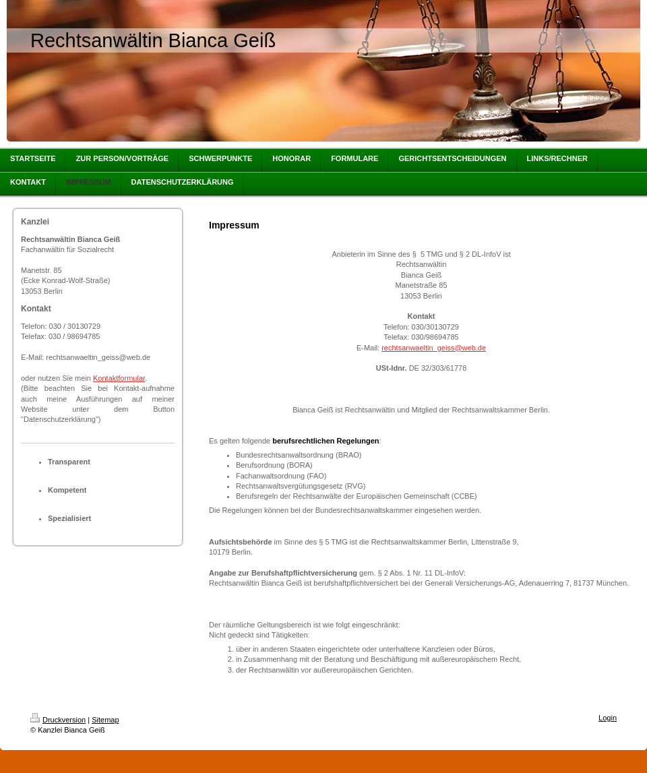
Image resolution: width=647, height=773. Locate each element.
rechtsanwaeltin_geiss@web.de (433, 348)
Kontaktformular (119, 378)
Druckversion (58, 720)
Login (607, 718)
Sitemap (105, 720)
